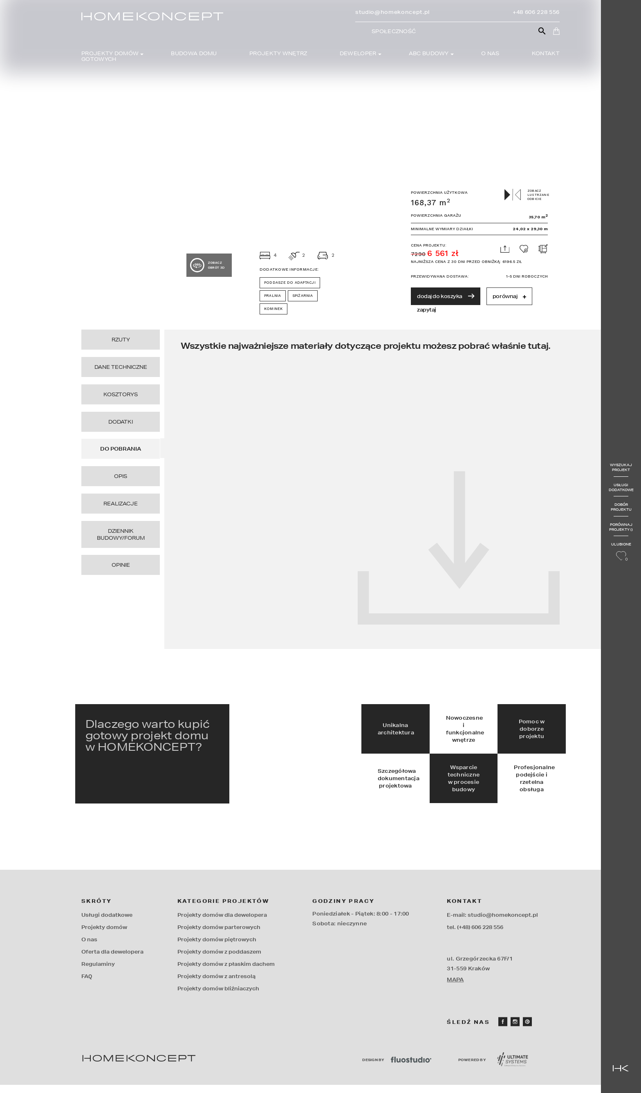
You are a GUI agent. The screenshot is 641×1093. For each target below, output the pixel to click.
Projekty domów (104, 935)
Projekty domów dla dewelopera (222, 923)
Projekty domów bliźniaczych (218, 996)
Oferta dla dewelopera (112, 959)
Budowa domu (194, 53)
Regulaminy (98, 972)
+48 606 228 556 (536, 12)
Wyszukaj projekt (621, 467)
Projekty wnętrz (278, 53)
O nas (490, 53)
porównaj (509, 296)
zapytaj (426, 309)
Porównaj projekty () (620, 527)
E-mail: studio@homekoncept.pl (492, 923)
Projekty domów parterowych (218, 935)
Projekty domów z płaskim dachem (226, 972)
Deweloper (358, 53)
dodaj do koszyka (445, 296)
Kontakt (546, 53)
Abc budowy (429, 53)
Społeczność (394, 31)
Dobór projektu (620, 507)
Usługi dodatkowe (620, 487)
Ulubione (621, 552)
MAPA (455, 987)
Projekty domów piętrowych (216, 947)
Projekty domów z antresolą (216, 984)
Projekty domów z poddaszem (219, 959)
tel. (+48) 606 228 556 (475, 935)
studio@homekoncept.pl (392, 12)
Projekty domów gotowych (110, 56)
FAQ (86, 984)
